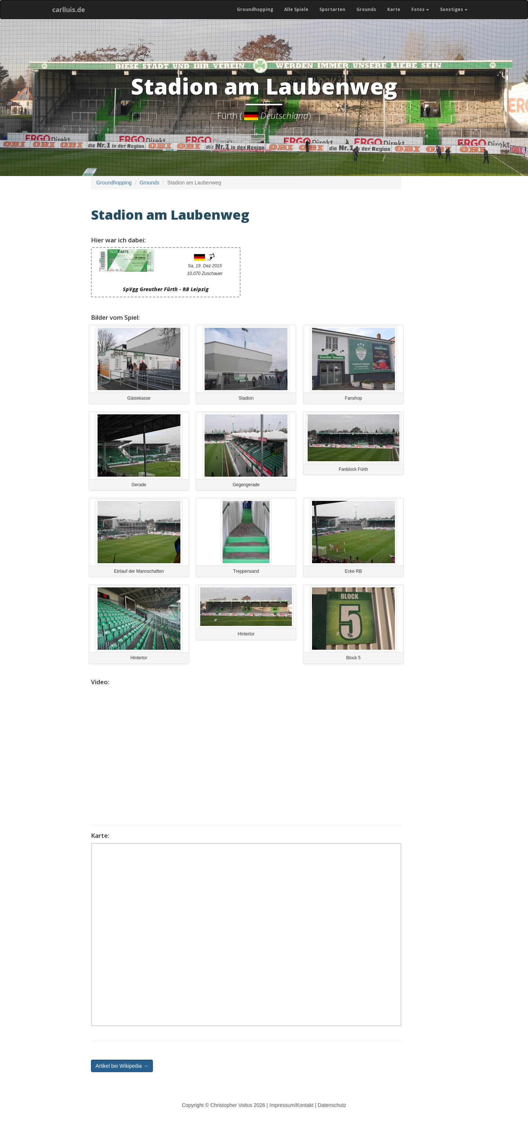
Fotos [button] (420, 9)
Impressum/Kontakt (292, 1105)
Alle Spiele (296, 9)
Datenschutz (332, 1105)
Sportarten (332, 9)
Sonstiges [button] (453, 9)
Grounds (366, 9)
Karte (393, 9)
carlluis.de (68, 9)
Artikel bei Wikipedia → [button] (122, 1066)
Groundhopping (255, 9)
